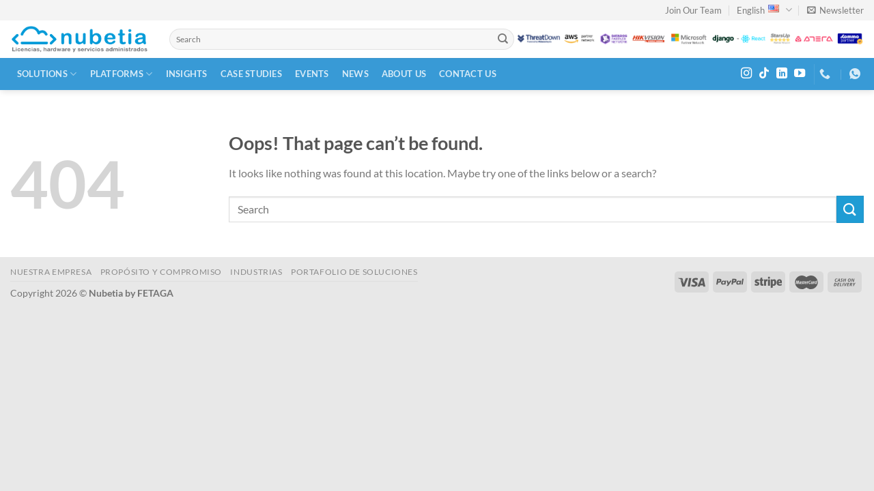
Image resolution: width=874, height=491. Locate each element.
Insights (187, 73)
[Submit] (502, 39)
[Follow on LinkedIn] (781, 74)
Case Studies (251, 73)
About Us (404, 73)
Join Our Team (693, 10)
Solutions (47, 74)
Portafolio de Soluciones (354, 272)
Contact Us (467, 73)
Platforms (121, 74)
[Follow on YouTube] (799, 74)
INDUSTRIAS (256, 272)
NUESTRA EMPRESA (50, 272)
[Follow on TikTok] (764, 74)
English (764, 9)
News (355, 73)
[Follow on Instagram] (746, 74)
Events (312, 73)
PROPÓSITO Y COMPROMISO (161, 272)
